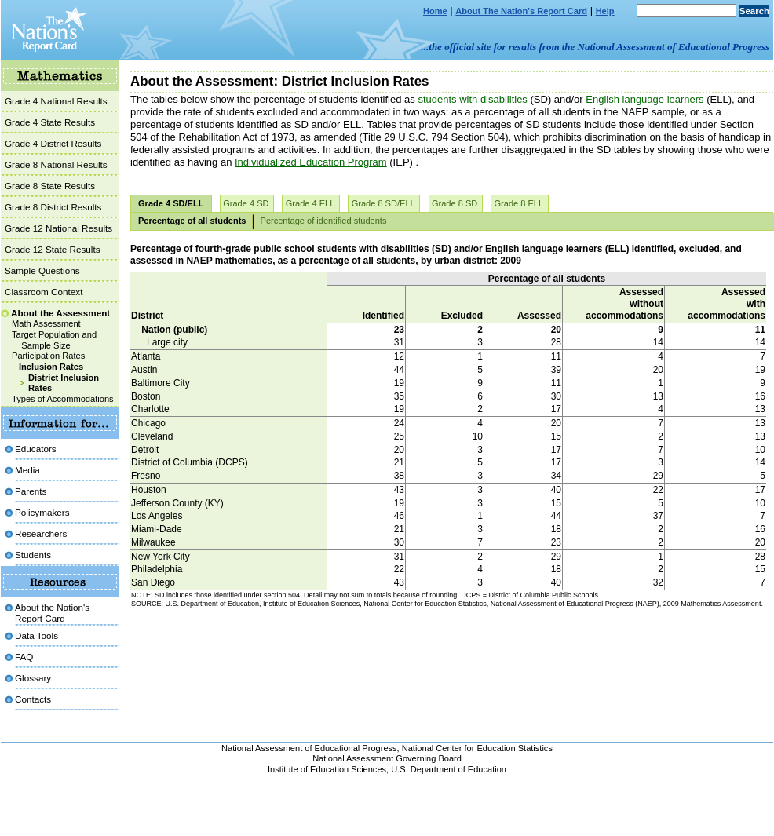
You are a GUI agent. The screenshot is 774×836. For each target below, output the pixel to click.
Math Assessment (46, 323)
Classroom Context (43, 292)
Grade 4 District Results (53, 143)
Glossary (33, 678)
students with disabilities (472, 99)
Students (33, 554)
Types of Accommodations (63, 398)
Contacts (33, 699)
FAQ (24, 657)
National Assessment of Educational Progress (309, 748)
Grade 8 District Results (53, 207)
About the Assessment (60, 313)
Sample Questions (42, 270)
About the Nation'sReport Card (52, 612)
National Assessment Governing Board (387, 758)
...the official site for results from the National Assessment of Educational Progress (595, 47)
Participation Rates (48, 355)
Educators (36, 449)
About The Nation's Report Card (521, 11)
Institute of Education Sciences (327, 769)
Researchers (41, 533)
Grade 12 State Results (52, 249)
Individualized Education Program (311, 162)
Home (435, 11)
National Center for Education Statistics (477, 748)
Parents (30, 491)
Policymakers (42, 512)
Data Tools (36, 635)
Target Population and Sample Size (54, 340)
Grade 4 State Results (50, 122)
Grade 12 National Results (58, 228)
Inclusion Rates (51, 366)
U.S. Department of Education (448, 769)
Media (27, 470)
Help (605, 11)
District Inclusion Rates (63, 383)
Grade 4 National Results (56, 101)
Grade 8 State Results (50, 186)
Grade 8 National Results (56, 164)
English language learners (644, 99)
